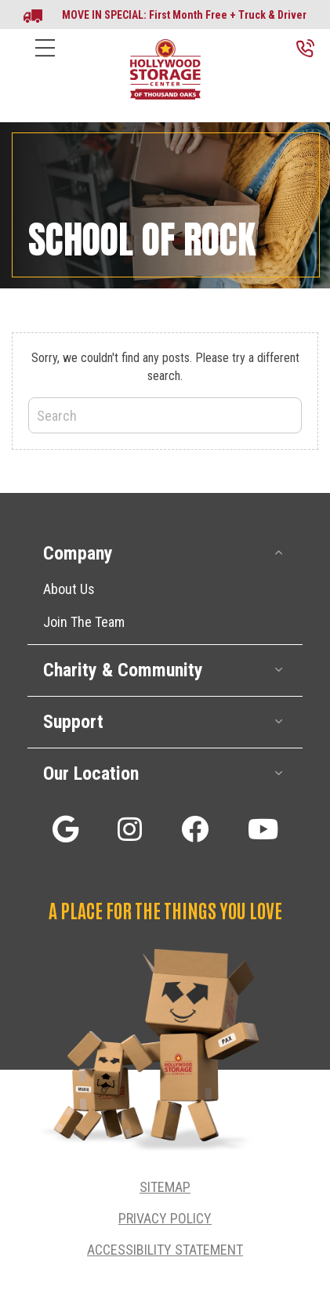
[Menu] (45, 60)
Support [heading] (73, 722)
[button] (279, 553)
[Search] (165, 415)
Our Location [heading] (91, 773)
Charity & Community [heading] (123, 670)
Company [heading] (78, 553)
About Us (69, 589)
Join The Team (84, 622)
